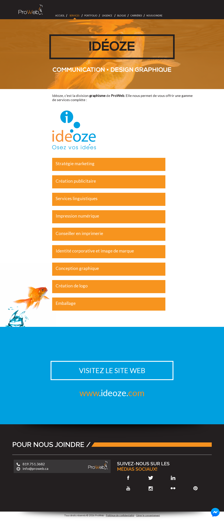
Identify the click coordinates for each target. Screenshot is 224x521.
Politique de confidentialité (120, 515)
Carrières (136, 15)
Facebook (128, 477)
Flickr (173, 488)
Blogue (121, 15)
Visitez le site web (112, 370)
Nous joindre (154, 15)
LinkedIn (173, 477)
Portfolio (90, 15)
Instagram (150, 488)
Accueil (60, 15)
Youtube (128, 488)
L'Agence (107, 15)
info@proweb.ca (35, 468)
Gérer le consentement (148, 515)
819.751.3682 (34, 464)
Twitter (150, 477)
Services (74, 15)
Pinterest (195, 488)
